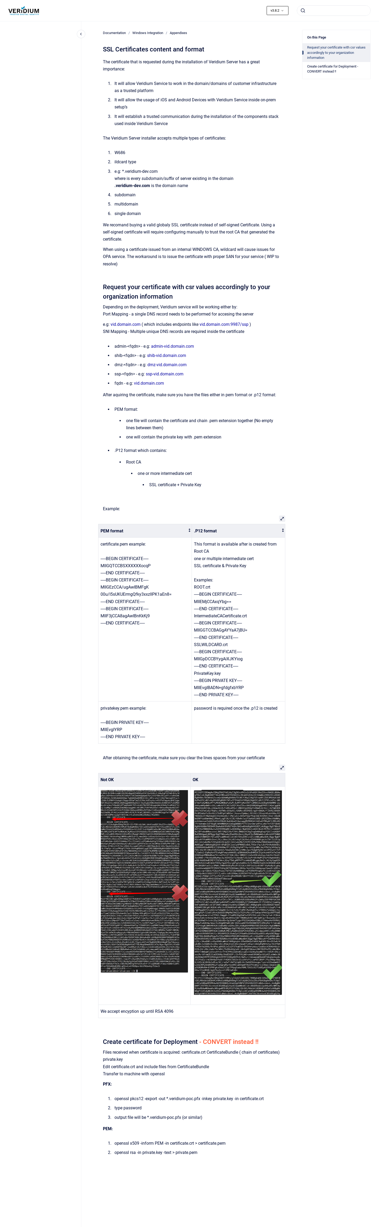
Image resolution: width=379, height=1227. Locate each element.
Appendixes (178, 33)
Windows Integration (147, 33)
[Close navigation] (81, 34)
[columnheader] (145, 531)
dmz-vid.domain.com (167, 364)
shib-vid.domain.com (166, 355)
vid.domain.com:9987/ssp (224, 324)
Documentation (114, 33)
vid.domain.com (126, 324)
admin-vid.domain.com (172, 346)
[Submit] (303, 10)
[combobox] (333, 11)
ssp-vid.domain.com (164, 373)
